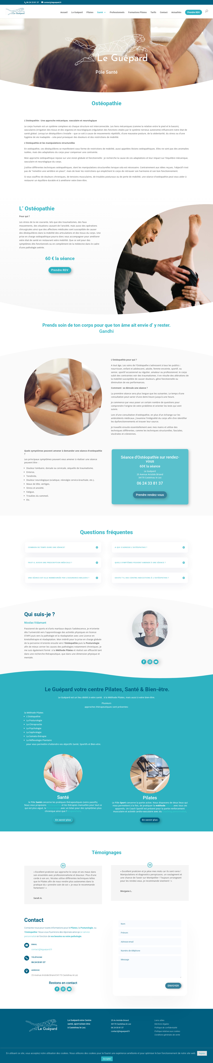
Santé (100, 12)
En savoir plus (63, 820)
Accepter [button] (107, 1059)
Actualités (176, 12)
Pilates (89, 12)
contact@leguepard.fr (41, 949)
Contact (164, 12)
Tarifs (153, 12)
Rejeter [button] (202, 1053)
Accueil (64, 12)
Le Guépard (77, 12)
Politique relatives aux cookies (167, 1031)
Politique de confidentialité (165, 1027)
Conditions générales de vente (167, 1035)
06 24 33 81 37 (38, 962)
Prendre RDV (59, 270)
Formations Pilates (137, 12)
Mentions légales (161, 1024)
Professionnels (117, 12)
